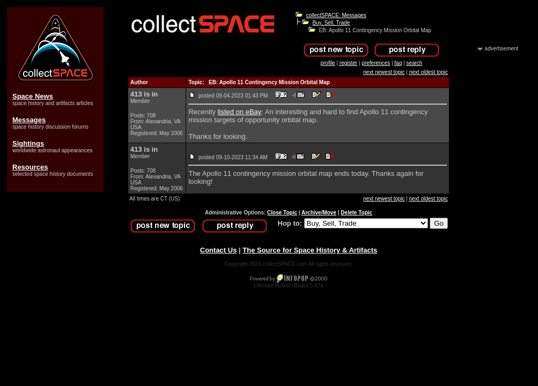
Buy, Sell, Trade (331, 23)
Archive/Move (318, 213)
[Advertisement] (490, 213)
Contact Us (218, 250)
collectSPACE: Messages (336, 15)
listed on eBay (240, 112)
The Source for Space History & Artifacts (309, 250)
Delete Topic (356, 213)
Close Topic (282, 213)
